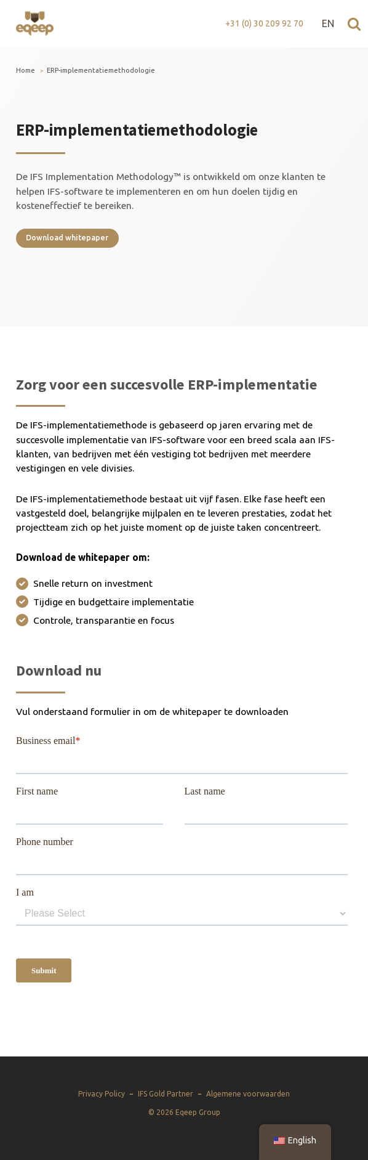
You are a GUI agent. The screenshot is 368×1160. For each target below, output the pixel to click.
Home (25, 70)
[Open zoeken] (354, 23)
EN (328, 23)
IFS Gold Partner (165, 1094)
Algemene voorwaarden (248, 1094)
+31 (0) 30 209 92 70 (264, 23)
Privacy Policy (101, 1094)
